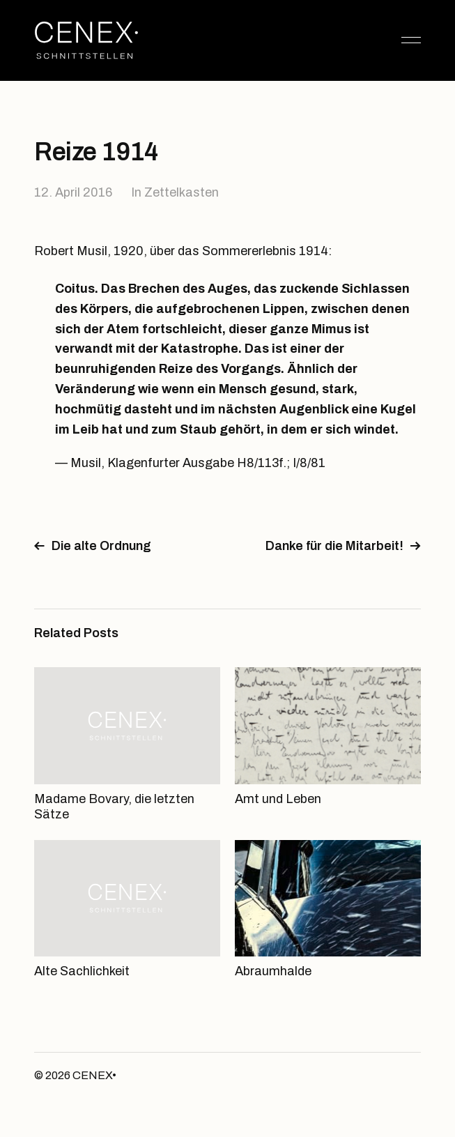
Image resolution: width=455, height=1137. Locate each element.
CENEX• (94, 1075)
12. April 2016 (73, 192)
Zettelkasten (181, 192)
